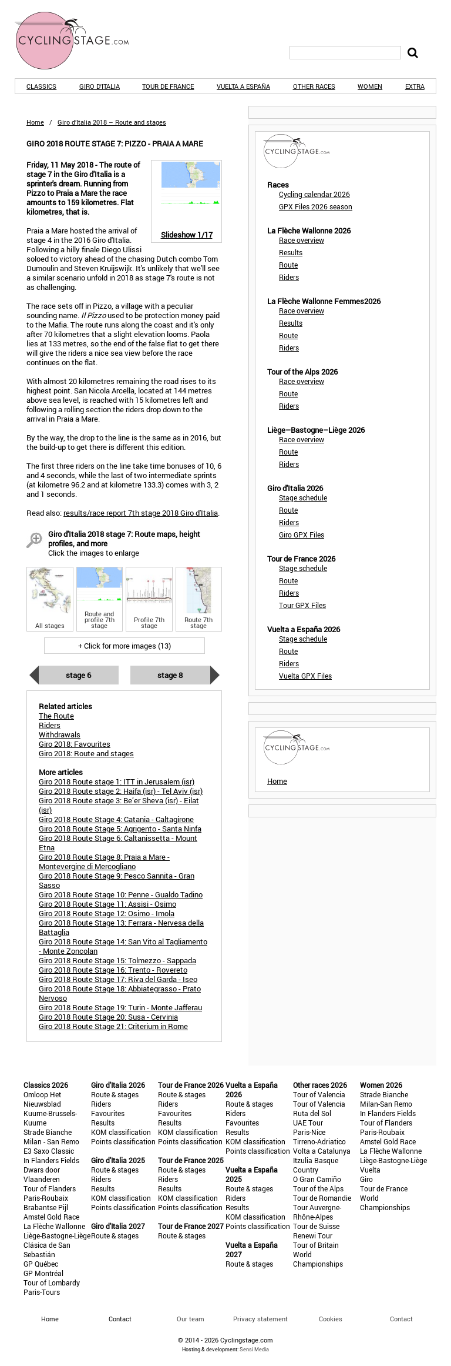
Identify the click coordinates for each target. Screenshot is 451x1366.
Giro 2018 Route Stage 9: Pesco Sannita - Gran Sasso (116, 880)
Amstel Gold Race (51, 1216)
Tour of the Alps (318, 1188)
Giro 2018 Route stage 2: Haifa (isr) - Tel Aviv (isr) (121, 791)
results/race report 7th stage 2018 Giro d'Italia (140, 512)
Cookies (330, 1318)
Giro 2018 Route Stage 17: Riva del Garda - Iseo (118, 979)
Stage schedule (303, 497)
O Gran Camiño (317, 1179)
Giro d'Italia (99, 86)
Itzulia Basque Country (315, 1164)
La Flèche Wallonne (54, 1226)
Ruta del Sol (312, 1113)
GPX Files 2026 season (315, 206)
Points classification (123, 1141)
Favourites (107, 1113)
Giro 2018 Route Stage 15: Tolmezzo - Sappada (117, 960)
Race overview (301, 240)
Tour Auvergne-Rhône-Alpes (317, 1212)
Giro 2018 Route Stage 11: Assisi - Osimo (107, 904)
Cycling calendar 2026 (314, 194)
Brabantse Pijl (45, 1207)
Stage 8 (170, 675)
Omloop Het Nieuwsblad (42, 1099)
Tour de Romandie (322, 1198)
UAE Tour (308, 1122)
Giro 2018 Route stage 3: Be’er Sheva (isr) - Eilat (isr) (119, 805)
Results (290, 252)
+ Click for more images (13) (124, 645)
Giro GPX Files (301, 534)
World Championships (318, 1259)
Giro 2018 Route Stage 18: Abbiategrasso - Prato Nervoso (120, 993)
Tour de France (168, 86)
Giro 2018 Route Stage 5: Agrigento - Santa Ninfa (120, 828)
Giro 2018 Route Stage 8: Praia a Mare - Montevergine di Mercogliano (104, 861)
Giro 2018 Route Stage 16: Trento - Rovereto (113, 969)
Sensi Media (254, 1349)
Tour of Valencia (319, 1094)
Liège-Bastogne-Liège (56, 1235)
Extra (415, 86)
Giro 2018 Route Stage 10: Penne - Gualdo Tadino (121, 894)
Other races (314, 86)
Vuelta (370, 1169)
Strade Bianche (47, 1132)
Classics (41, 86)
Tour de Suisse (316, 1226)
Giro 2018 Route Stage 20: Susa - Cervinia (108, 1016)
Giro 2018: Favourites (74, 744)
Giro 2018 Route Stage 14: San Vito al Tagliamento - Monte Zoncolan (123, 946)
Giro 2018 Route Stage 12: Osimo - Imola (106, 913)
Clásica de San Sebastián (46, 1249)
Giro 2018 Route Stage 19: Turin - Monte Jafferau (120, 1007)
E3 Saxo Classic (48, 1150)
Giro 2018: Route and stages (86, 753)
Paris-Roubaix (45, 1198)
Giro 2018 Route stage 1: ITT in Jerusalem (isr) (116, 781)
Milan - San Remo (51, 1141)
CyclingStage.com (79, 40)
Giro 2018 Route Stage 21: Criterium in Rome (113, 1026)
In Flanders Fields (51, 1160)
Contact (401, 1318)
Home (35, 122)
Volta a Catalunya (322, 1150)
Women (370, 86)
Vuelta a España (243, 86)
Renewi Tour (312, 1235)
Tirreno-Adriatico (319, 1141)
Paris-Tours (41, 1292)
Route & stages (115, 1094)
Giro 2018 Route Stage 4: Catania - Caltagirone (116, 819)
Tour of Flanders (49, 1188)
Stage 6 (78, 675)
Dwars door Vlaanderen (41, 1174)
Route (288, 264)
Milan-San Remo (386, 1103)
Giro (366, 1179)
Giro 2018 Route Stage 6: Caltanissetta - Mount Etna (118, 843)
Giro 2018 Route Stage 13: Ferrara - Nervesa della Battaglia (121, 927)
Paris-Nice (309, 1132)
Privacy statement (260, 1318)
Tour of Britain (316, 1245)
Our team (190, 1318)
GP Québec (40, 1263)
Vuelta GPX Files (305, 675)
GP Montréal (43, 1273)
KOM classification (121, 1132)
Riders (289, 277)
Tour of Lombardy (51, 1282)
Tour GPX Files (302, 605)
